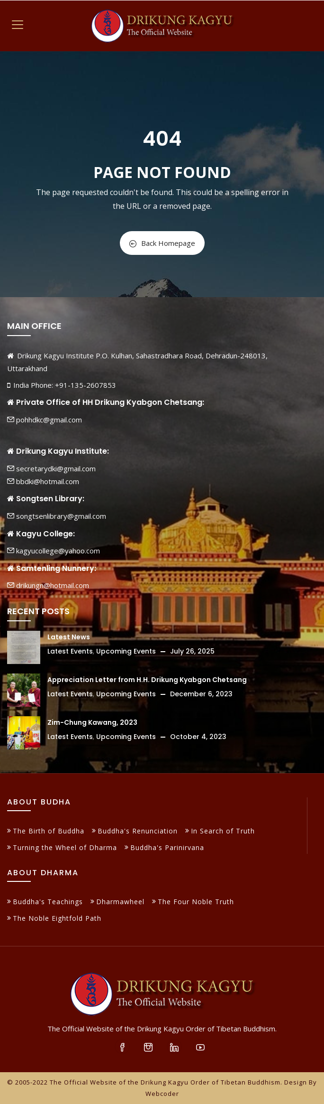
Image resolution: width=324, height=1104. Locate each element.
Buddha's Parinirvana (167, 847)
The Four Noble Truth (196, 901)
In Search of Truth (223, 830)
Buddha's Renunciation (138, 830)
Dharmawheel (120, 901)
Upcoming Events (126, 651)
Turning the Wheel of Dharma (65, 847)
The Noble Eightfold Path (57, 918)
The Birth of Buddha (48, 830)
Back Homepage (162, 243)
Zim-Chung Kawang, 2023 (92, 722)
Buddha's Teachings (48, 901)
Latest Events (70, 651)
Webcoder (162, 1093)
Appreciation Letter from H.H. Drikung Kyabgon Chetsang (147, 679)
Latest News (68, 637)
